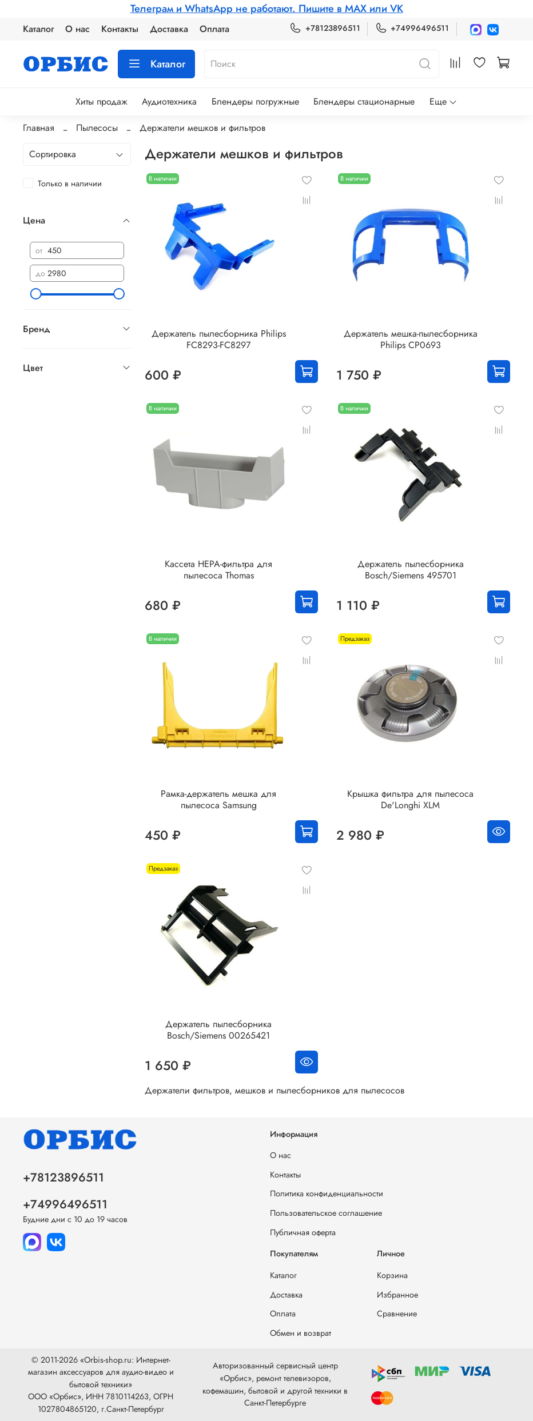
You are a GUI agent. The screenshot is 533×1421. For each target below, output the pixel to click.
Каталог (38, 28)
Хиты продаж (101, 101)
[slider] (35, 293)
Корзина (392, 1275)
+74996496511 (412, 28)
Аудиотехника (169, 101)
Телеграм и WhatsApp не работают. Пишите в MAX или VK (266, 8)
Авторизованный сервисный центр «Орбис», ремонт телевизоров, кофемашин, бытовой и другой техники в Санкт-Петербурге (275, 1384)
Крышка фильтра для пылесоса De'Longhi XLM (410, 799)
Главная (38, 127)
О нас (77, 28)
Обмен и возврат (300, 1333)
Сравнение (397, 1313)
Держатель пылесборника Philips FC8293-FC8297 (219, 339)
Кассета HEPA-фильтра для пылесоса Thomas (218, 569)
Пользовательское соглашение (326, 1213)
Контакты (119, 28)
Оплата (214, 28)
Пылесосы (97, 127)
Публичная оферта (303, 1232)
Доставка (169, 28)
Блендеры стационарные (364, 101)
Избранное (397, 1294)
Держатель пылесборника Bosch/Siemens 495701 (410, 569)
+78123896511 (324, 28)
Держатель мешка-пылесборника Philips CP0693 (411, 339)
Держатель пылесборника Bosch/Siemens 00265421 (218, 1029)
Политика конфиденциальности (326, 1193)
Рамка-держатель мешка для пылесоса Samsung (218, 799)
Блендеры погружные (255, 101)
